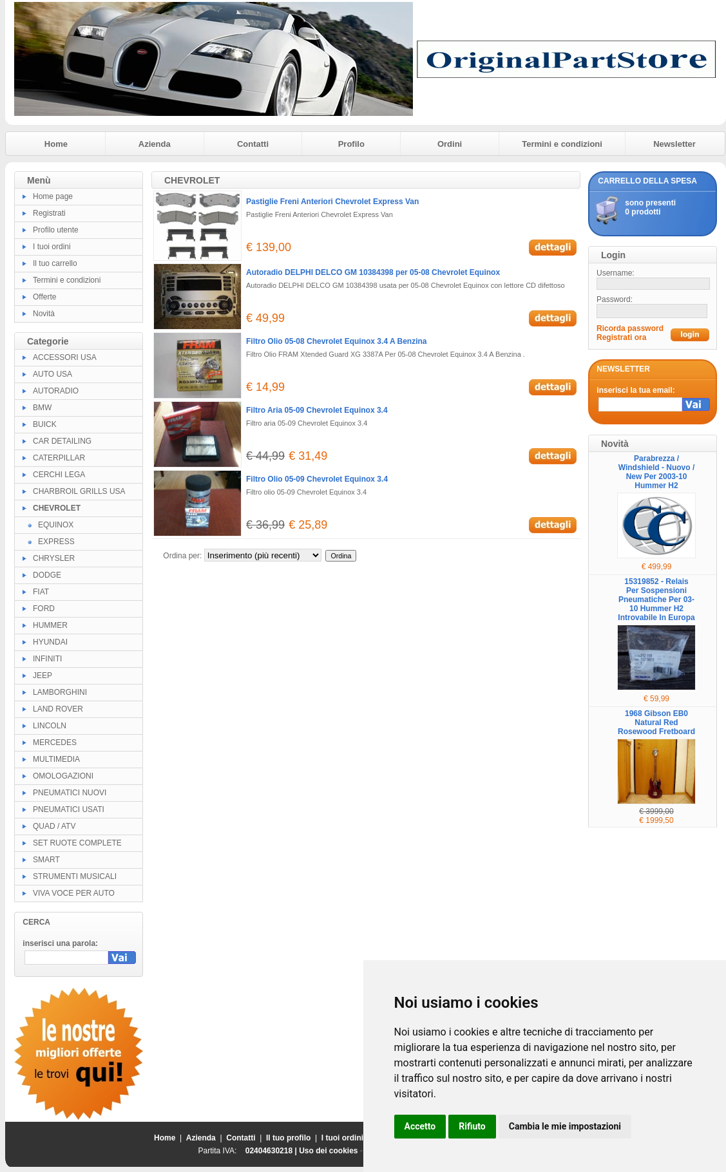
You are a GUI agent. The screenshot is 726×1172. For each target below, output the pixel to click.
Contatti (253, 144)
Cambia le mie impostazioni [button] (565, 1126)
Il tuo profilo (288, 1137)
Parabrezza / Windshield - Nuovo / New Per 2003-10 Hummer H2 (656, 472)
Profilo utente (56, 229)
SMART (46, 859)
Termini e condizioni (562, 144)
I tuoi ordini (52, 246)
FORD (44, 608)
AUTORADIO (56, 390)
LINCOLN (49, 725)
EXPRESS (56, 541)
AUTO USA (52, 374)
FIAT (41, 591)
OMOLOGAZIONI (63, 775)
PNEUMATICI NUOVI (69, 792)
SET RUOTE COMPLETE (77, 842)
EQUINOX (55, 524)
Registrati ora (621, 337)
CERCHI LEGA (59, 474)
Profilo (351, 144)
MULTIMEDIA (56, 759)
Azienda (155, 144)
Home (56, 144)
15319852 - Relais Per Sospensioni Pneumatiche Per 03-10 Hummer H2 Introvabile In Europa (656, 599)
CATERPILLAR (59, 457)
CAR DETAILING (62, 441)
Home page (53, 196)
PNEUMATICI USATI (68, 809)
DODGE (47, 575)
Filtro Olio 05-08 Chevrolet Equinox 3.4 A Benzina (336, 341)
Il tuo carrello (55, 263)
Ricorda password (630, 328)
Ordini (449, 144)
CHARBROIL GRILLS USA (79, 491)
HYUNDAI (50, 642)
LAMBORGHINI (60, 692)
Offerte (44, 296)
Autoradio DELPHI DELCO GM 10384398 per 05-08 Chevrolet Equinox (373, 272)
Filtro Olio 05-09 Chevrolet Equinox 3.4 (317, 479)
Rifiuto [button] (472, 1126)
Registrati (49, 213)
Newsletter (674, 144)
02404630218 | (272, 1150)
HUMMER (50, 625)
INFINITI (47, 658)
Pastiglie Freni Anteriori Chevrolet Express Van (332, 201)
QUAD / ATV (54, 826)
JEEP (42, 675)
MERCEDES (55, 742)
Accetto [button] (420, 1126)
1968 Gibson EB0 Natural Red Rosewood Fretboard (656, 722)
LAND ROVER (58, 709)
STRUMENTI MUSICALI (75, 876)
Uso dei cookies (328, 1150)
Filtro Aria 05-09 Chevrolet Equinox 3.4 (317, 410)
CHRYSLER (54, 558)
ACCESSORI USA (65, 357)
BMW (42, 407)
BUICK (45, 424)
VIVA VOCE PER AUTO (74, 893)
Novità (44, 313)
